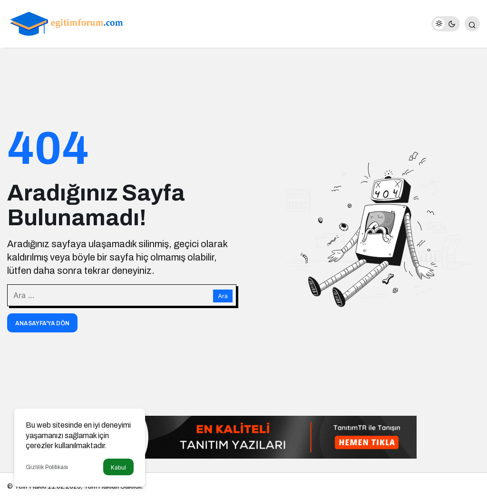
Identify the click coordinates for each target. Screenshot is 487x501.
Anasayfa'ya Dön (42, 323)
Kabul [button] (118, 467)
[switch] (445, 23)
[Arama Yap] (472, 23)
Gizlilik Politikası (47, 467)
